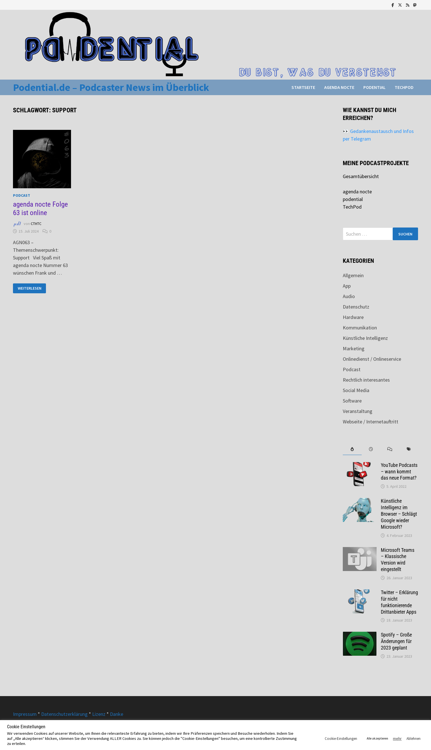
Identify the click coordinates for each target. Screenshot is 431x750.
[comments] (389, 449)
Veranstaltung (357, 411)
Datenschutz (356, 306)
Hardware (353, 317)
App (347, 286)
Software (352, 400)
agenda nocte (339, 87)
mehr (397, 738)
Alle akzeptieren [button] (377, 738)
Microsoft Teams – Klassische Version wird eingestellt (397, 559)
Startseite (303, 87)
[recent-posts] (371, 449)
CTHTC (36, 223)
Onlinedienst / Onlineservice (372, 359)
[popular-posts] (352, 449)
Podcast (21, 195)
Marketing (353, 348)
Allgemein (353, 275)
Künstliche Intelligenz (365, 338)
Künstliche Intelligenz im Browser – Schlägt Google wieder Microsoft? (399, 514)
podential (374, 87)
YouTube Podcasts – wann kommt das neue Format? (399, 471)
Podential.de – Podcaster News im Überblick (111, 87)
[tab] (352, 449)
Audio (349, 296)
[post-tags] (408, 449)
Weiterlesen (29, 288)
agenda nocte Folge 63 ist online (40, 208)
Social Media (356, 390)
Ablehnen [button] (413, 738)
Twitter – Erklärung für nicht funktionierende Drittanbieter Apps (399, 602)
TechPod (404, 87)
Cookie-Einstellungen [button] (341, 738)
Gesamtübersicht (361, 176)
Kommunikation (360, 327)
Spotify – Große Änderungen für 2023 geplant (396, 641)
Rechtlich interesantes (366, 380)
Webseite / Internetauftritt (370, 421)
